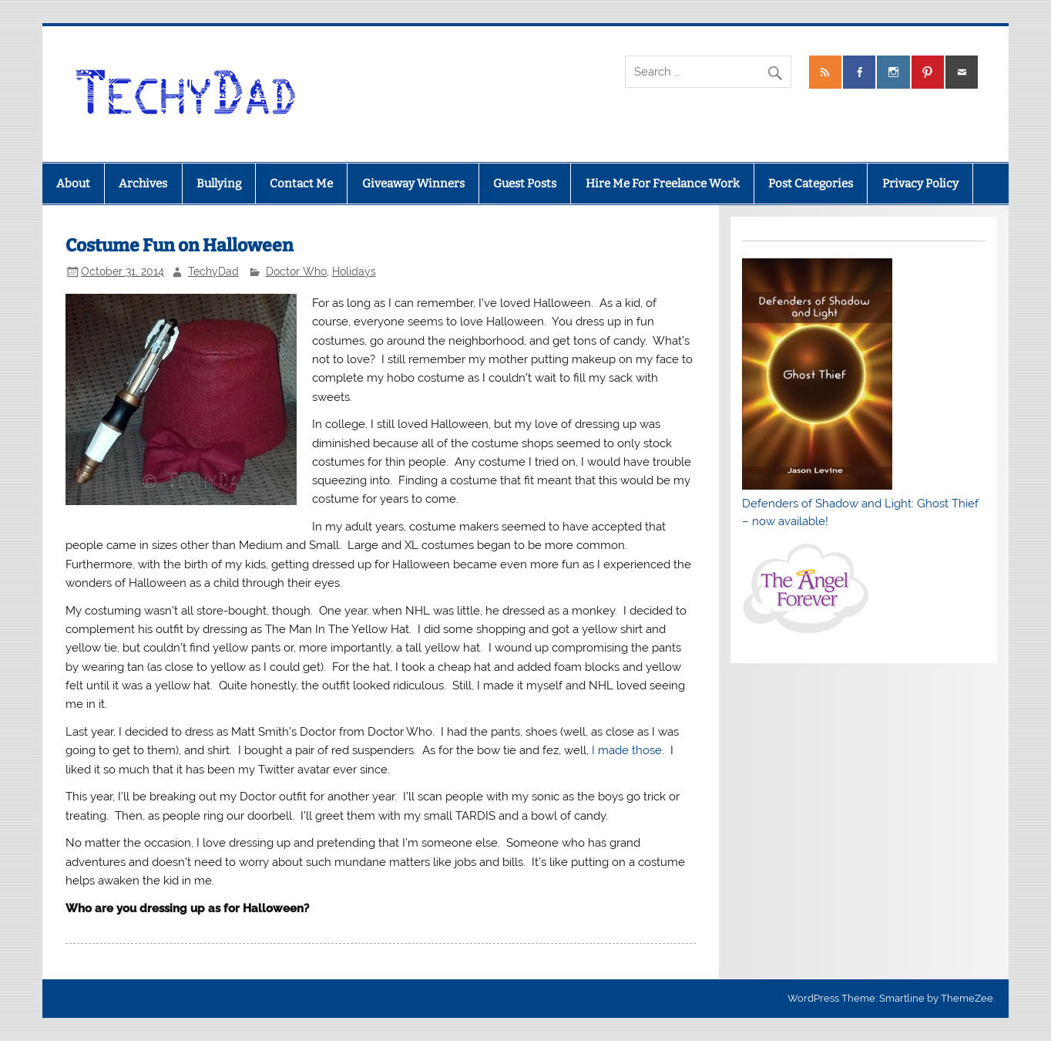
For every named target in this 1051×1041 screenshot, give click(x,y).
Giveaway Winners (413, 183)
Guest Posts (524, 183)
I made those (627, 750)
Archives (143, 183)
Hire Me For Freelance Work (663, 183)
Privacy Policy (920, 183)
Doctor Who (296, 271)
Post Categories (810, 183)
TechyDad (213, 271)
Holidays (354, 271)
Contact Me (301, 183)
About (73, 183)
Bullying (218, 183)
